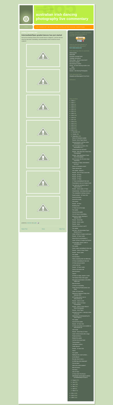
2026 (72, 100)
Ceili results (75, 329)
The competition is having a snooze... (81, 193)
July (74, 382)
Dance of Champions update (79, 138)
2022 (72, 109)
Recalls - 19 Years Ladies (78, 267)
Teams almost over (76, 168)
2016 (72, 121)
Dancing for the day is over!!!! (79, 226)
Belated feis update (77, 338)
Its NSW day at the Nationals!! (79, 361)
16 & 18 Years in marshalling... (79, 214)
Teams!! (74, 273)
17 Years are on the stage (78, 207)
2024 (72, 105)
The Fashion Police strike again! (80, 277)
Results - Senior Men (77, 219)
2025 (72, 102)
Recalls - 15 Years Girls (78, 348)
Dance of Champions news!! (79, 166)
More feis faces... (76, 283)
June (74, 384)
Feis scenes (75, 201)
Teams (74, 350)
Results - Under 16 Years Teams (80, 250)
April (74, 388)
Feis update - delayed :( (78, 170)
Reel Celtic (72, 69)
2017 (72, 119)
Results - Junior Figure (77, 310)
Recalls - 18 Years (76, 203)
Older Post (62, 229)
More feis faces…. (76, 271)
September (75, 136)
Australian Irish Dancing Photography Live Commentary (62, 16)
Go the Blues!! (75, 357)
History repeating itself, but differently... (81, 258)
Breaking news (76, 205)
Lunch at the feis (76, 265)
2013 (72, 128)
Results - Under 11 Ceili (78, 300)
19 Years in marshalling (78, 285)
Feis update (75, 210)
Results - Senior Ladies (78, 222)
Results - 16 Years (76, 176)
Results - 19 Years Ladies (78, 236)
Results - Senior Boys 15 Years (80, 331)
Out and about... (76, 256)
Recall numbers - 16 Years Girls (80, 195)
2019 (72, 115)
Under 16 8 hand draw (77, 291)
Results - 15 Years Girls (78, 323)
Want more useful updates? (79, 365)
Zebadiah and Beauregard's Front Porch (79, 76)
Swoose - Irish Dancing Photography (79, 70)
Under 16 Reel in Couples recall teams (81, 234)
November (75, 132)
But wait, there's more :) (78, 359)
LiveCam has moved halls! (78, 340)
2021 (72, 111)
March (74, 390)
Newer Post (24, 229)
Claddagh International (75, 58)
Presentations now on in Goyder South (81, 183)
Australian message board (76, 56)
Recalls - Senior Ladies (78, 252)
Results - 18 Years (76, 174)
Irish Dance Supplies (75, 61)
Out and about (75, 363)
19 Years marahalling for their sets (80, 261)
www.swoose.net (77, 47)
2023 (72, 107)
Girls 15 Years (75, 371)
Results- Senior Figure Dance (79, 140)
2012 (72, 130)
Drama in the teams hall (78, 269)
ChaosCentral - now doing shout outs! (81, 191)
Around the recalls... (77, 199)
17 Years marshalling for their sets (80, 181)
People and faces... (77, 336)
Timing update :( (76, 342)
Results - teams (76, 224)
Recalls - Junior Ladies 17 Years (80, 188)
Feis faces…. (75, 369)
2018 (72, 117)
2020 (72, 113)
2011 (72, 393)
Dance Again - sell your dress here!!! (78, 60)
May (74, 386)
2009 (72, 397)
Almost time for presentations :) (80, 238)
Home (43, 229)
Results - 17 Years (76, 178)
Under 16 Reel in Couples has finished (81, 240)
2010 (72, 395)
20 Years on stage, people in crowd (80, 275)
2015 (72, 123)
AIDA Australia (73, 52)
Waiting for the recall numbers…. (80, 354)
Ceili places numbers (77, 344)
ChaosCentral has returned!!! (79, 149)
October (75, 134)
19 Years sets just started (78, 263)
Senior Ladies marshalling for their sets (81, 248)
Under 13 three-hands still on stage (80, 333)
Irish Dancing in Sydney (75, 63)
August (74, 380)
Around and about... (77, 197)
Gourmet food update (77, 212)
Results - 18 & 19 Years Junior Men (81, 172)
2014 (72, 125)
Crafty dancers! (76, 346)
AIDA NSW (72, 54)
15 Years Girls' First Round (78, 373)
